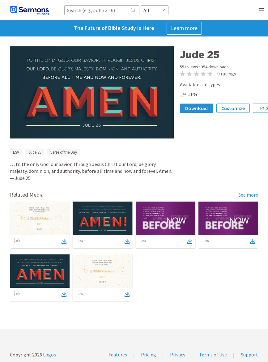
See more (248, 195)
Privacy (177, 354)
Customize (233, 108)
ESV (16, 152)
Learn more (184, 28)
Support (249, 354)
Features (117, 354)
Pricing (148, 354)
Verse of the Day (63, 152)
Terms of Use (213, 354)
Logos (49, 354)
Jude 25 (34, 152)
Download (196, 108)
